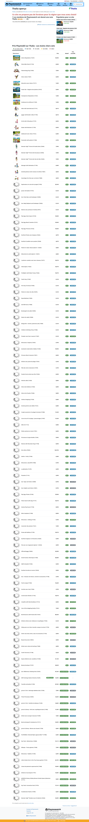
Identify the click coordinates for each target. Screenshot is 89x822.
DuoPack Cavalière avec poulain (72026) (31, 241)
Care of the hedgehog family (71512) (30, 608)
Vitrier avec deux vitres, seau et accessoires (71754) (34, 633)
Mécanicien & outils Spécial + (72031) (30, 254)
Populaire (28, 811)
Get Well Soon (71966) (26, 304)
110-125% (36, 48)
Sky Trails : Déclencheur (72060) (29, 741)
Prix (58, 53)
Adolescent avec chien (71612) (28, 133)
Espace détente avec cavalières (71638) (31, 659)
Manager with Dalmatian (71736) (29, 165)
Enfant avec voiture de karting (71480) (30, 646)
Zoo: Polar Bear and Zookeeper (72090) (31, 197)
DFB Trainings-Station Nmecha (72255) (30, 678)
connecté (23, 21)
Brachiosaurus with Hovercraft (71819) (30, 614)
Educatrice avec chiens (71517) (28, 83)
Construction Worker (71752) (28, 595)
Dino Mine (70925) (25, 450)
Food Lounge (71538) (26, 583)
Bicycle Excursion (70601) (27, 640)
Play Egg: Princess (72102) (27, 228)
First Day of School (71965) (27, 285)
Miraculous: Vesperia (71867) (28, 342)
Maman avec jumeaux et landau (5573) (30, 209)
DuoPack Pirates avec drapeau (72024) (30, 235)
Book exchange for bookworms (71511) (31, 722)
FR (30, 813)
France (67, 1)
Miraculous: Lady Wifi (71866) (28, 462)
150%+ (52, 48)
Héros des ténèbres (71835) (28, 387)
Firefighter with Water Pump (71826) (30, 273)
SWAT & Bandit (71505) (26, 564)
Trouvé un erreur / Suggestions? (70, 805)
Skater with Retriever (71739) (28, 127)
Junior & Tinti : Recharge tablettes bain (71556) (32, 690)
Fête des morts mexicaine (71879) (29, 368)
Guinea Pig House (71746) (27, 507)
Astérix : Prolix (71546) (26, 456)
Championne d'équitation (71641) (29, 95)
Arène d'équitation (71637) (27, 58)
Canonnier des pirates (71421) (28, 526)
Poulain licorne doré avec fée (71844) (30, 374)
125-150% (44, 48)
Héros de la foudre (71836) (27, 393)
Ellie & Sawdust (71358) (27, 513)
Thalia (13, 11)
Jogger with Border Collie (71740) (29, 114)
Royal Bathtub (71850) (26, 298)
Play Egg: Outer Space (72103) (28, 216)
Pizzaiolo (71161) (25, 475)
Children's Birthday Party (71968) (29, 330)
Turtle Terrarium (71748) (27, 652)
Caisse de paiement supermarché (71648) (31, 766)
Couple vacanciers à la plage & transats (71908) (33, 412)
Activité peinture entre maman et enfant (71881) (33, 171)
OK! (58, 820)
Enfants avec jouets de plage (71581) (30, 361)
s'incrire (81, 1)
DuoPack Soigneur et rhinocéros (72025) (31, 538)
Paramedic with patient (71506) (29, 140)
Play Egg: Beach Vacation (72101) (29, 222)
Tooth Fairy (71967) (26, 279)
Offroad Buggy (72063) (26, 551)
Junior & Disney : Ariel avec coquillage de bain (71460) (34, 709)
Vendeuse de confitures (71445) (29, 102)
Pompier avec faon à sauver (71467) (30, 336)
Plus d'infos (63, 820)
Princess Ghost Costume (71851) (29, 355)
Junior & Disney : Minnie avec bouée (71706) (32, 728)
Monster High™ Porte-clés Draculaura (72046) (32, 152)
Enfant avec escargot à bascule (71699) (31, 715)
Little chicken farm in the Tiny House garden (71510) (34, 760)
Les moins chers (18, 48)
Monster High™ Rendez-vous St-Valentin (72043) (33, 798)
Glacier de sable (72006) (27, 317)
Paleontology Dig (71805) (27, 70)
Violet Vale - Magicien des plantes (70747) (31, 89)
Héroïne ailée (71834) (26, 380)
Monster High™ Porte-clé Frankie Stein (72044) (32, 146)
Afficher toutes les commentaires (46, 24)
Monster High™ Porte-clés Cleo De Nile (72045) (32, 159)
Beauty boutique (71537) (27, 665)
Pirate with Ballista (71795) (27, 532)
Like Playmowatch (31, 815)
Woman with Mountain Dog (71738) (30, 443)
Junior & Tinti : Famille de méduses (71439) (31, 703)
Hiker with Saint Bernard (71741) (29, 108)
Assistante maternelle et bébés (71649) (31, 349)
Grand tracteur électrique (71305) (29, 557)
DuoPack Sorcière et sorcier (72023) (30, 570)
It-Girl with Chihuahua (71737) (28, 121)
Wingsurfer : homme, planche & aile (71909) (32, 323)
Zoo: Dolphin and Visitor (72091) (29, 488)
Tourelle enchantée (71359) (28, 684)
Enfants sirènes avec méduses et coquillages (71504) (34, 621)
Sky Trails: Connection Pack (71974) (30, 785)
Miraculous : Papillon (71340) (28, 753)
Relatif (67, 53)
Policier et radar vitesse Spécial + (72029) (31, 247)
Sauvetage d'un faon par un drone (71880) (31, 178)
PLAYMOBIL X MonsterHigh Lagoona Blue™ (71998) (34, 734)
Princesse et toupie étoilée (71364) (29, 437)
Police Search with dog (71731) (28, 500)
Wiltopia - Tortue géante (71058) (29, 747)
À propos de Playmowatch (32, 809)
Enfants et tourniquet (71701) (28, 772)
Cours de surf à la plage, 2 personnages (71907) (33, 418)
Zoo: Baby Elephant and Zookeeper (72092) (32, 203)
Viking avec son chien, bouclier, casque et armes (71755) (35, 627)
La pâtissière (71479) (26, 469)
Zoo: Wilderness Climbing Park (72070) (30, 671)
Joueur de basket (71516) (27, 190)
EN (32, 813)
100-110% (28, 48)
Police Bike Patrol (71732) (27, 64)
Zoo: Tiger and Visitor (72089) (28, 481)
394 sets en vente (27, 11)
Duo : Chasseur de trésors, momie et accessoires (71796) (35, 576)
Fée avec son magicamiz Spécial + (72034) (31, 545)
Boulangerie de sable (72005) (28, 311)
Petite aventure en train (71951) (29, 431)
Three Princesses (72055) (27, 696)
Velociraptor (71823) (26, 266)
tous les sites (31, 803)
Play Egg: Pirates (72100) (27, 494)
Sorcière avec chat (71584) (27, 589)
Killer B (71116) (25, 424)
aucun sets (52, 11)
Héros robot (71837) (26, 77)
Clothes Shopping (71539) (27, 399)
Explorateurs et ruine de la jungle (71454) (31, 184)
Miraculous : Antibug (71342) (28, 519)
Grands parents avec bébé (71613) (29, 405)
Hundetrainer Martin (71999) (28, 791)
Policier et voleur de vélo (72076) (29, 292)
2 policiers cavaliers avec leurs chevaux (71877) (33, 260)
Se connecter (74, 1)
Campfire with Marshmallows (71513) (30, 602)
